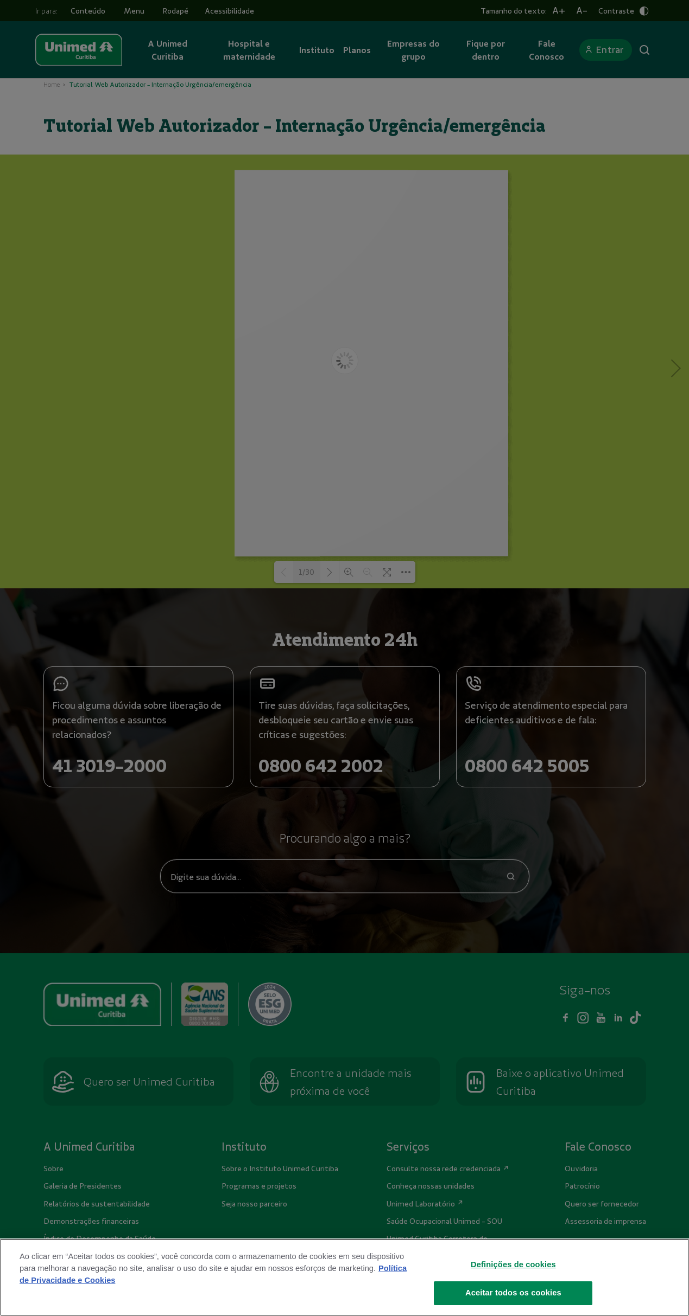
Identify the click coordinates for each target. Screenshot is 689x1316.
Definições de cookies (513, 1285)
